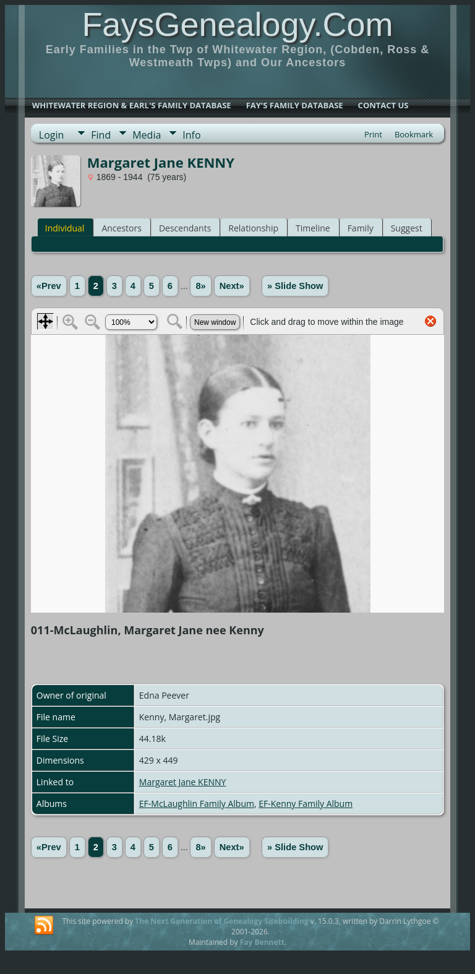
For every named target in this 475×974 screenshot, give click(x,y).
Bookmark (414, 134)
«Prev (48, 286)
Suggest (406, 228)
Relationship (253, 228)
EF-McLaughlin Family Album (196, 803)
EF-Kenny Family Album (306, 803)
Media (146, 135)
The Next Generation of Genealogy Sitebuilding (221, 921)
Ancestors (121, 228)
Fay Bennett (262, 942)
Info (191, 135)
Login (51, 135)
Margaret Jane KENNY (182, 782)
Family (361, 228)
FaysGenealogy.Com (237, 24)
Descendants (185, 228)
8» (200, 286)
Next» (232, 286)
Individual (65, 228)
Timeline (313, 228)
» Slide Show (295, 286)
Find (101, 135)
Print (373, 134)
